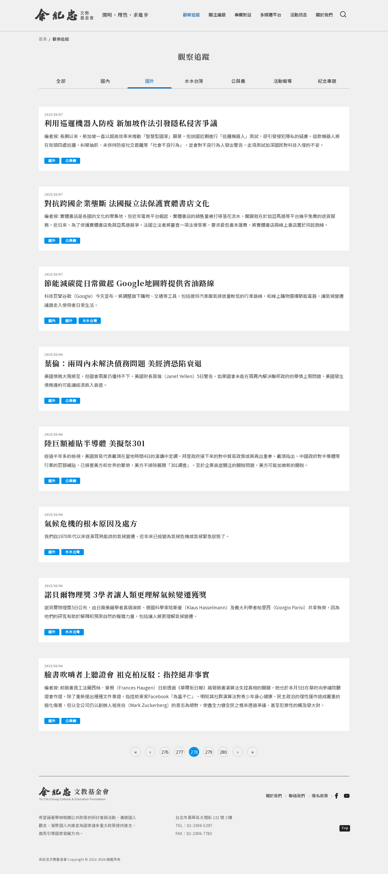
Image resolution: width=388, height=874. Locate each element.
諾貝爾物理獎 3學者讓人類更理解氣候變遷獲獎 (125, 594)
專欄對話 (242, 14)
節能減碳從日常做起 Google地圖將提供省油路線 (129, 283)
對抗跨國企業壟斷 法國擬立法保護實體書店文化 (127, 203)
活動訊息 (298, 14)
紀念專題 (327, 81)
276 (165, 752)
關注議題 (217, 14)
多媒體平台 (270, 14)
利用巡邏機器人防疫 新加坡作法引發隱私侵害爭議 (131, 123)
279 (208, 752)
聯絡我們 (297, 796)
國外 (149, 81)
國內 (105, 81)
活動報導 (283, 81)
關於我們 (324, 14)
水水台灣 (194, 81)
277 (179, 752)
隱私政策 (320, 796)
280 (223, 752)
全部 (61, 81)
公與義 (238, 81)
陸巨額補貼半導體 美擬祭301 (94, 443)
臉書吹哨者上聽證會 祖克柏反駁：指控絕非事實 (127, 674)
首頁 (43, 39)
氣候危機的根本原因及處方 (91, 523)
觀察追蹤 (191, 14)
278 (194, 752)
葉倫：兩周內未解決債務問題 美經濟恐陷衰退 (123, 363)
